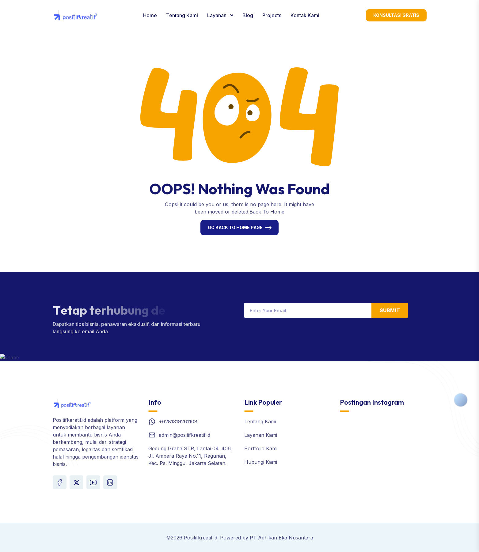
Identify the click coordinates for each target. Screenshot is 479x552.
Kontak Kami (305, 15)
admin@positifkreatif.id (184, 435)
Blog (247, 15)
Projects (271, 15)
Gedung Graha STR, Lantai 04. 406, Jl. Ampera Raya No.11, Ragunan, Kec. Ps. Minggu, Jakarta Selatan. (190, 455)
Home (150, 15)
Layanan (217, 15)
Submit (390, 310)
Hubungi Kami (260, 462)
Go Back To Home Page (235, 227)
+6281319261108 (178, 421)
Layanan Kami (260, 435)
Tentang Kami (182, 15)
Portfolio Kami (260, 448)
